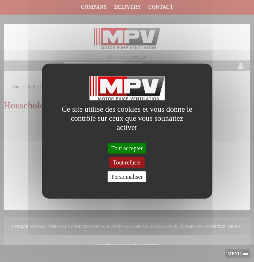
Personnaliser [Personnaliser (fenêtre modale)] (126, 177)
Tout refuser (127, 162)
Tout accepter (126, 148)
